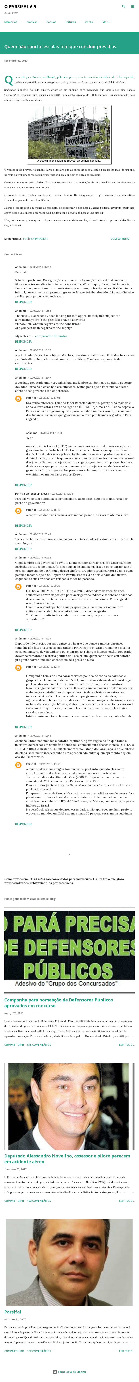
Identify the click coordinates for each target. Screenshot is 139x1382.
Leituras (71, 22)
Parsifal (31, 397)
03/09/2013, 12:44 (49, 666)
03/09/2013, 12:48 (40, 735)
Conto (89, 22)
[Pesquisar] (124, 6)
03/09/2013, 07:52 (40, 557)
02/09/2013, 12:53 (40, 310)
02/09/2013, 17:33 (62, 493)
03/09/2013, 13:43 (49, 764)
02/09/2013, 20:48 (40, 534)
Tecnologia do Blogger (69, 1372)
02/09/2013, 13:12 (40, 350)
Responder (23, 302)
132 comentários (39, 1351)
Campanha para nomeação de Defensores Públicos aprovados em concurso (58, 1002)
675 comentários (39, 1044)
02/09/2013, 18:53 (51, 433)
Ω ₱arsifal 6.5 (20, 6)
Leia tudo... (127, 1044)
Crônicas (31, 22)
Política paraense (35, 238)
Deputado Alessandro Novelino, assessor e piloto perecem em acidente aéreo (67, 1159)
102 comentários (39, 1200)
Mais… (106, 22)
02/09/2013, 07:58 (40, 267)
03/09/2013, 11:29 (40, 638)
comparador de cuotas (51, 336)
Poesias (51, 22)
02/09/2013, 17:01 (49, 397)
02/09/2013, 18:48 (49, 509)
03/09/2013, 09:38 (49, 585)
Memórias (10, 22)
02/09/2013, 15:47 (40, 377)
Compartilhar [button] (120, 238)
